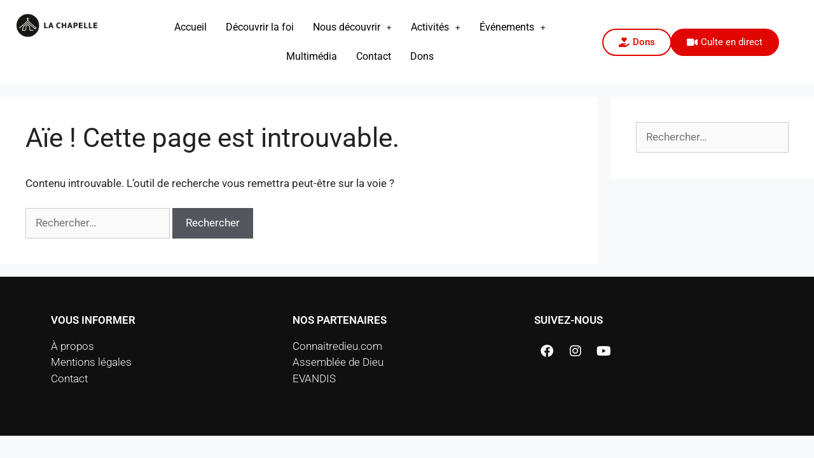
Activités (435, 27)
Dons (422, 56)
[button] (352, 27)
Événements (512, 27)
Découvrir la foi (260, 27)
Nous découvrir (352, 27)
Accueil (190, 27)
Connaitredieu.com (337, 346)
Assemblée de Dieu (338, 362)
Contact (373, 56)
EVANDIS (314, 378)
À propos (72, 346)
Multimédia (311, 56)
